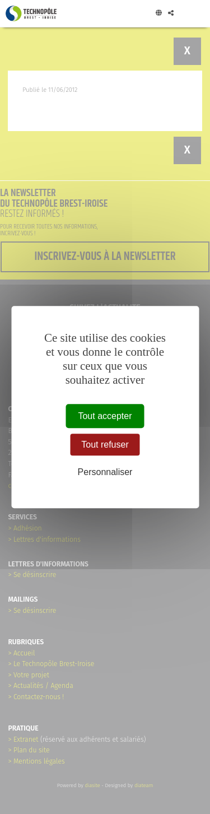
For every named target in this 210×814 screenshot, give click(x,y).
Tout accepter (105, 416)
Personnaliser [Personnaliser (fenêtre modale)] (105, 472)
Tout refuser (104, 444)
